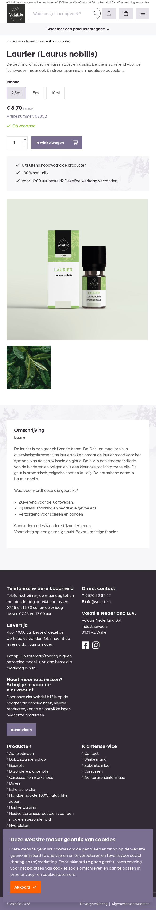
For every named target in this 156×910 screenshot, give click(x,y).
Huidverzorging (21, 807)
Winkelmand (94, 759)
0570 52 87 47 (98, 595)
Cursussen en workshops (30, 777)
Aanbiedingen (20, 753)
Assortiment (26, 41)
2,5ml (16, 92)
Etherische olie (21, 789)
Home (11, 41)
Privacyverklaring (94, 904)
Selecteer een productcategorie (78, 28)
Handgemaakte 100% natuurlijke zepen (37, 798)
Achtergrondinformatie (103, 777)
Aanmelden (21, 729)
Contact (90, 753)
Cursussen (92, 771)
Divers (13, 783)
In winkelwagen (56, 142)
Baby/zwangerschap (26, 759)
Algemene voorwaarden (130, 904)
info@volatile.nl (98, 601)
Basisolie (16, 765)
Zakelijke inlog (95, 765)
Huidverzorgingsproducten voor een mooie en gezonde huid (40, 816)
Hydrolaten (18, 825)
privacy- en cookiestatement (47, 874)
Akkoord (25, 887)
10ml (55, 92)
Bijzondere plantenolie (28, 771)
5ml (36, 92)
